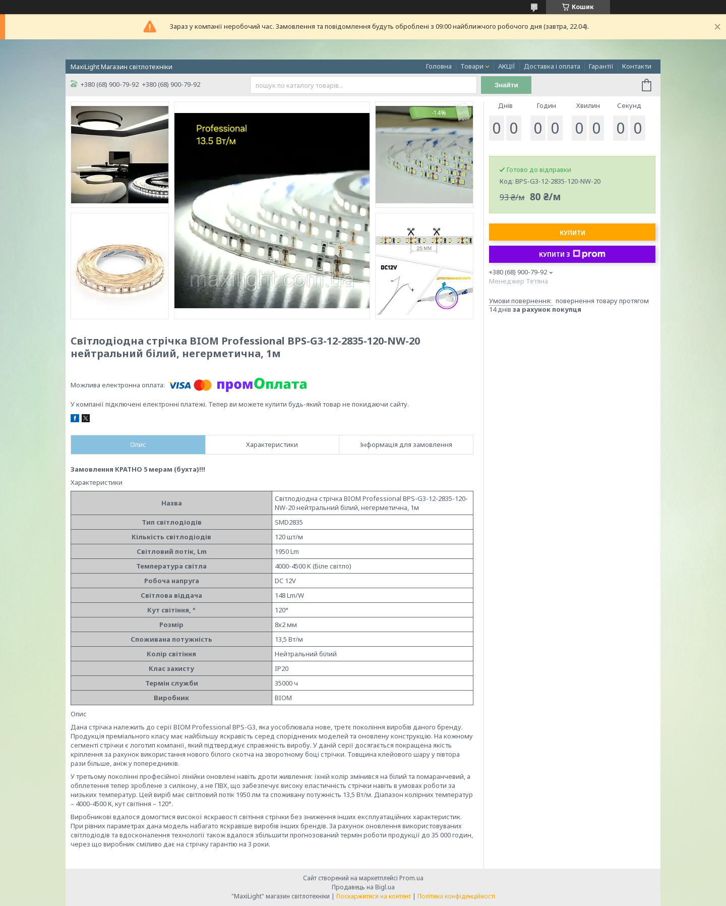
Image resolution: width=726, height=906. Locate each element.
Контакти (636, 66)
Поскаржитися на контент (373, 896)
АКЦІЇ (506, 66)
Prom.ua (411, 878)
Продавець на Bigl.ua (363, 887)
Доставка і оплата (552, 66)
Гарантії (601, 66)
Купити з (572, 254)
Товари (471, 66)
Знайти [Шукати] (506, 85)
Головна (439, 66)
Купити (572, 233)
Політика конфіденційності (456, 896)
